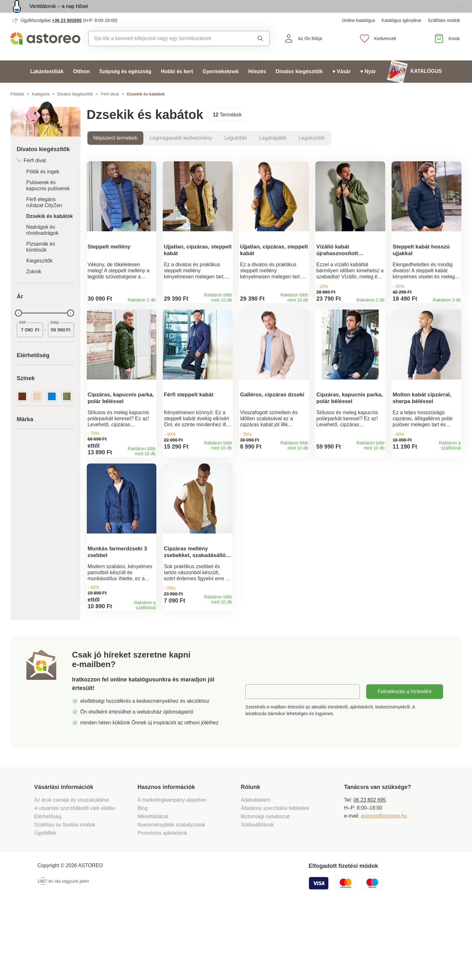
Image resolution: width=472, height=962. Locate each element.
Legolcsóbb (312, 152)
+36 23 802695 (67, 35)
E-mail (257, 741)
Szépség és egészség (125, 86)
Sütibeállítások (257, 874)
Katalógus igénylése (401, 35)
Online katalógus (358, 35)
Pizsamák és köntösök (40, 261)
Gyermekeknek (220, 86)
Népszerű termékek (115, 152)
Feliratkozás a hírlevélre (405, 741)
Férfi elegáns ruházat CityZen (44, 217)
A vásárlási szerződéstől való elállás (74, 858)
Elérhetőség (47, 866)
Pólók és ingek (42, 186)
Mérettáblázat (153, 866)
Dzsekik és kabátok (49, 231)
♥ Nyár (368, 86)
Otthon (81, 86)
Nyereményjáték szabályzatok (171, 874)
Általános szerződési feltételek (275, 858)
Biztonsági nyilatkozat (265, 866)
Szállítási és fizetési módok (65, 874)
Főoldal (17, 108)
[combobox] (165, 53)
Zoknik (33, 286)
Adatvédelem (255, 850)
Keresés (260, 53)
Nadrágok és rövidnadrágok (42, 244)
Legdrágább (272, 152)
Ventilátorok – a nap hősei (59, 13)
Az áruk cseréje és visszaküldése (71, 850)
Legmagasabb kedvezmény (181, 152)
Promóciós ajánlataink (163, 883)
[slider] (18, 327)
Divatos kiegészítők (299, 86)
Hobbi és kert (177, 86)
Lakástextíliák (47, 86)
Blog (143, 858)
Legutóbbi (235, 152)
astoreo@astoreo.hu (384, 865)
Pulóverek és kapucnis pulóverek (48, 200)
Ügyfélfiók (45, 883)
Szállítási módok (444, 35)
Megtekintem (425, 14)
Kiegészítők (39, 275)
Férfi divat (110, 108)
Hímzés (257, 86)
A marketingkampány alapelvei (172, 850)
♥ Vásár (341, 86)
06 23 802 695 (369, 850)
